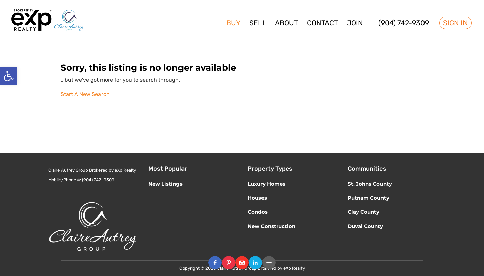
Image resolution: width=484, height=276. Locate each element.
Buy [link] (233, 24)
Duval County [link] (365, 226)
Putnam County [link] (368, 198)
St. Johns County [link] (370, 184)
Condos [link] (258, 212)
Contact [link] (322, 24)
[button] (215, 262)
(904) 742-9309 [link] (403, 24)
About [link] (286, 24)
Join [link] (355, 24)
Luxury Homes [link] (266, 184)
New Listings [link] (165, 184)
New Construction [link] (271, 226)
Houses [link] (257, 198)
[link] (8, 76)
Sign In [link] (455, 23)
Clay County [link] (363, 212)
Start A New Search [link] (85, 94)
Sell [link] (257, 24)
